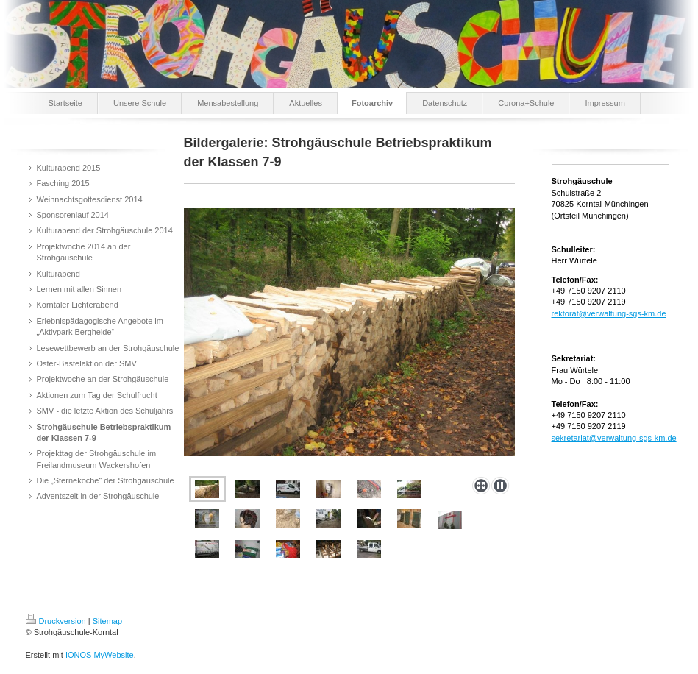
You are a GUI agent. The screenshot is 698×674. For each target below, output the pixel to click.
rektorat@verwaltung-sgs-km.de (609, 313)
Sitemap (107, 621)
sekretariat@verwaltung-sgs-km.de (614, 437)
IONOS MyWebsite (99, 654)
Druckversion (56, 621)
